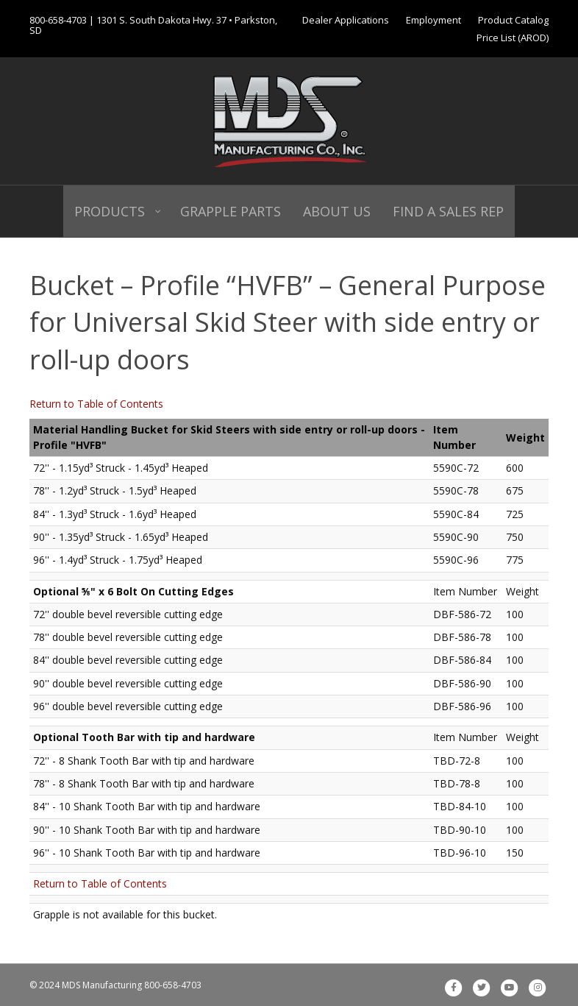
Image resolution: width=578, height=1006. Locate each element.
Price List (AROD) (513, 37)
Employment (433, 19)
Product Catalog (513, 19)
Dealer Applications (345, 19)
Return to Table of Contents (96, 404)
